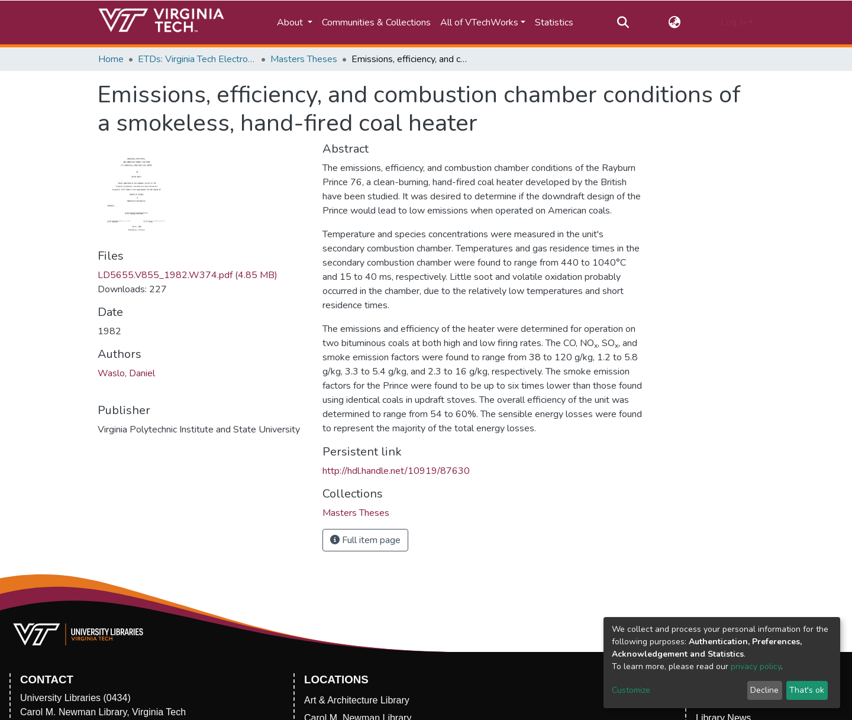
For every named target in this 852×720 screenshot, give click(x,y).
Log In (733, 22)
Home (111, 59)
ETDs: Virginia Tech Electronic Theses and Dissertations (197, 59)
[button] (674, 22)
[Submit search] (622, 22)
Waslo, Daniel (126, 373)
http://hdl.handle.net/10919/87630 (396, 470)
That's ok (806, 690)
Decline (764, 690)
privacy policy (756, 666)
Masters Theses (303, 59)
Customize (631, 690)
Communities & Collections (376, 22)
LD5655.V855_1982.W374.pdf (187, 275)
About (291, 22)
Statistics (554, 22)
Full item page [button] (365, 540)
